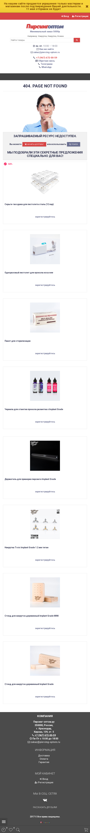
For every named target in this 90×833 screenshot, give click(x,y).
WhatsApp (46, 67)
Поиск (73, 144)
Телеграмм (46, 64)
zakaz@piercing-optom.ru (46, 52)
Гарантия (44, 762)
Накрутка (42, 36)
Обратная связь (46, 61)
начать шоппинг (34, 144)
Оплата (44, 758)
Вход (65, 16)
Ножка (60, 36)
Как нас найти (46, 49)
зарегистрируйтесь (45, 217)
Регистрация (80, 16)
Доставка (44, 755)
